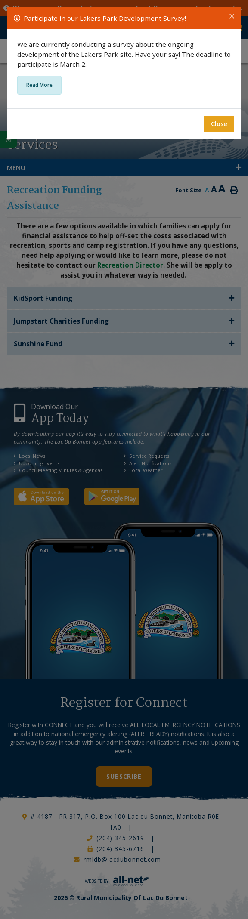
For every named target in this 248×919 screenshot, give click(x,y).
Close (219, 124)
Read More (39, 85)
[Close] (232, 16)
